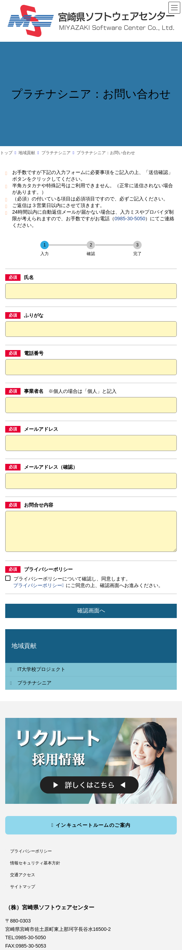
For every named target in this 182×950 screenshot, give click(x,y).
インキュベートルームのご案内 (90, 831)
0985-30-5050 (129, 218)
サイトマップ (22, 893)
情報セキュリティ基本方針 (35, 870)
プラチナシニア (34, 689)
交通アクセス (22, 881)
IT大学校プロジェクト (41, 676)
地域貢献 (24, 652)
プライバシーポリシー (38, 592)
